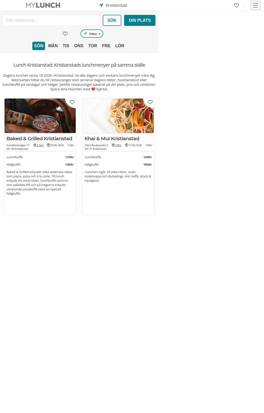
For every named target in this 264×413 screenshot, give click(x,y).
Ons (78, 45)
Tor (92, 45)
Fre (106, 45)
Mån (53, 45)
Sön (38, 45)
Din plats (140, 20)
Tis (66, 45)
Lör (119, 45)
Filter (92, 33)
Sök (111, 20)
